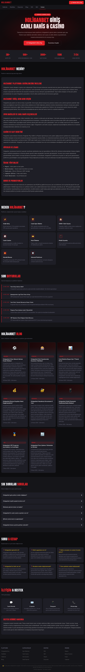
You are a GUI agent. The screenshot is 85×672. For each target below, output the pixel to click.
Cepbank (67, 659)
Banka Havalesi (68, 654)
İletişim (42, 7)
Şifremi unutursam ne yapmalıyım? (42, 519)
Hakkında (4, 7)
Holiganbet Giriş (5, 651)
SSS (32, 7)
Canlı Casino (25, 654)
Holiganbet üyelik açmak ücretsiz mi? (42, 501)
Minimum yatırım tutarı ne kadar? (42, 507)
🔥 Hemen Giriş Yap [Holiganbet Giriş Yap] (76, 2)
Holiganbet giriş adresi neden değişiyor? (42, 495)
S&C (37, 7)
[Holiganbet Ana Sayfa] (6, 3)
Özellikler (12, 7)
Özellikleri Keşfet (53, 43)
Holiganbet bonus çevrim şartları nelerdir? (42, 525)
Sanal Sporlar (25, 659)
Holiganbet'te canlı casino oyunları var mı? (42, 513)
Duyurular (20, 7)
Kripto (66, 657)
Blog (27, 7)
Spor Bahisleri (25, 651)
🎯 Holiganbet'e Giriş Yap (34, 43)
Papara (66, 651)
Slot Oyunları (25, 657)
